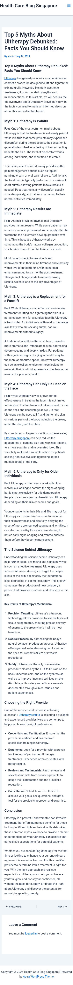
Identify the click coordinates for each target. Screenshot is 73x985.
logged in (31, 933)
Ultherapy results (29, 715)
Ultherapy (10, 78)
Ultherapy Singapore (17, 438)
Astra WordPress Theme (38, 976)
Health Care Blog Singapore (28, 5)
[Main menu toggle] (69, 6)
